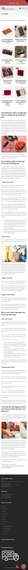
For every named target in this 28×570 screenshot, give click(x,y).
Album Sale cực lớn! (14, 3)
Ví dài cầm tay (7, 529)
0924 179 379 (9, 486)
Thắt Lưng (5, 514)
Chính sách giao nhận (6, 497)
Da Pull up (5, 508)
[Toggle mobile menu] (26, 8)
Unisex (4, 519)
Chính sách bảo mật (5, 496)
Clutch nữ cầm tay (7, 526)
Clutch (4, 506)
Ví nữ (4, 524)
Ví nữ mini (6, 534)
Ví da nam (5, 521)
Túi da (4, 516)
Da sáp (4, 511)
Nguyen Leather (10, 567)
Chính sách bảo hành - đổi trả (7, 494)
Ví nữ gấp (6, 531)
